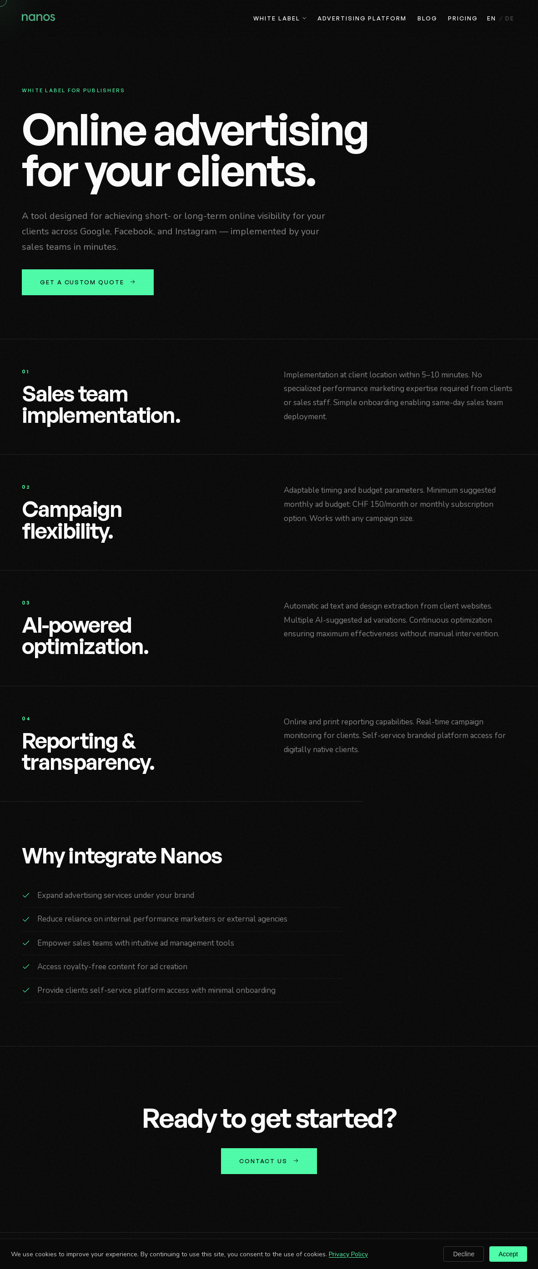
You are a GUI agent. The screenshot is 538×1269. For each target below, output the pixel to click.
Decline (463, 1254)
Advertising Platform (361, 18)
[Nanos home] (38, 19)
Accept (508, 1254)
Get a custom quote (88, 282)
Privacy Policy (348, 1254)
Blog (427, 18)
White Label (280, 18)
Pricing (463, 18)
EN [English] (491, 18)
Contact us (268, 1161)
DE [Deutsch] (509, 18)
